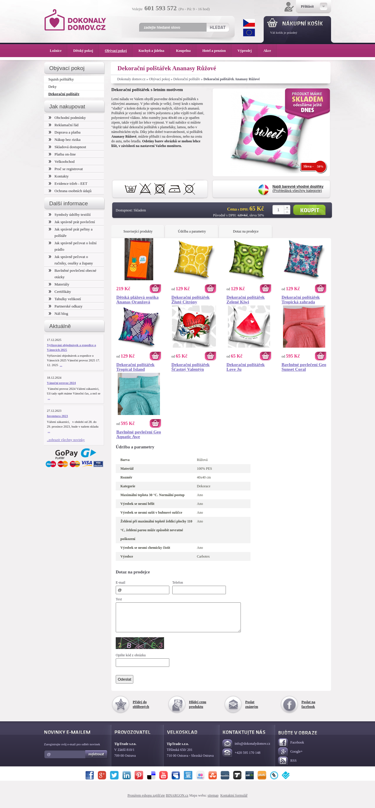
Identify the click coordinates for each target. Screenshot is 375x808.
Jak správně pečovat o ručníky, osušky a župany (71, 259)
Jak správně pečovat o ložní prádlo (73, 246)
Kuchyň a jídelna (154, 50)
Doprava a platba (65, 132)
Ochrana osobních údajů (70, 191)
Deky (52, 86)
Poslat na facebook (308, 709)
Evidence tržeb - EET (68, 183)
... (61, 365)
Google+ (290, 757)
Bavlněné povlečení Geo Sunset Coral (304, 367)
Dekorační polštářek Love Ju (245, 367)
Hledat (217, 27)
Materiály (59, 284)
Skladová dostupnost (67, 147)
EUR (249, 32)
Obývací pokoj (159, 79)
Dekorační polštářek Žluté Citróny (190, 299)
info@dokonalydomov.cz (246, 749)
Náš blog (58, 313)
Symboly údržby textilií (70, 214)
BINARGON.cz (177, 801)
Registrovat (96, 759)
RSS (287, 766)
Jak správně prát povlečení (72, 222)
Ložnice (58, 50)
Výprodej (248, 50)
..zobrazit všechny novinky (66, 440)
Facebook (291, 748)
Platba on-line (62, 154)
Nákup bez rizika (65, 139)
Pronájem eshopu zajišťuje (146, 801)
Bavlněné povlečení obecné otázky (72, 273)
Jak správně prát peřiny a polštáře (71, 232)
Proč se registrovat (66, 169)
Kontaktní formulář (234, 801)
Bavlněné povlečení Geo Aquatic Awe (138, 434)
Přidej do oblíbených (141, 709)
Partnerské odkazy (66, 306)
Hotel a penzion (217, 50)
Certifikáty (60, 291)
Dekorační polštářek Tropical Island (135, 367)
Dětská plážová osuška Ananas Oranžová (137, 299)
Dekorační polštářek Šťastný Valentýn (190, 367)
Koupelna (186, 50)
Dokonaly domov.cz (131, 79)
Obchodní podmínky (67, 117)
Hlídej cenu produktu (197, 709)
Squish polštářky (61, 79)
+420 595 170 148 (241, 758)
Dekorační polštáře (186, 79)
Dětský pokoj (86, 50)
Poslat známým (251, 709)
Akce (268, 50)
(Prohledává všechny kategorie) (297, 189)
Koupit (309, 210)
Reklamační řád (64, 125)
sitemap (213, 801)
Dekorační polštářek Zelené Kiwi (245, 299)
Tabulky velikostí (65, 299)
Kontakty (59, 176)
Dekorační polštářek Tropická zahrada (301, 299)
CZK (249, 23)
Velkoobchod (62, 161)
